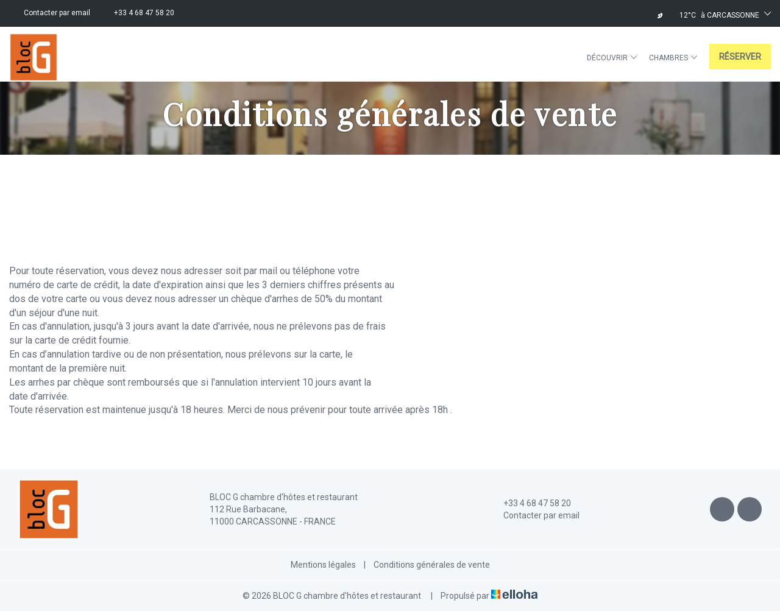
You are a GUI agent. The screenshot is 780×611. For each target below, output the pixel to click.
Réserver (740, 57)
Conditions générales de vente (432, 565)
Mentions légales (323, 565)
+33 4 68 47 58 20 (530, 503)
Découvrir (612, 57)
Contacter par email (534, 515)
